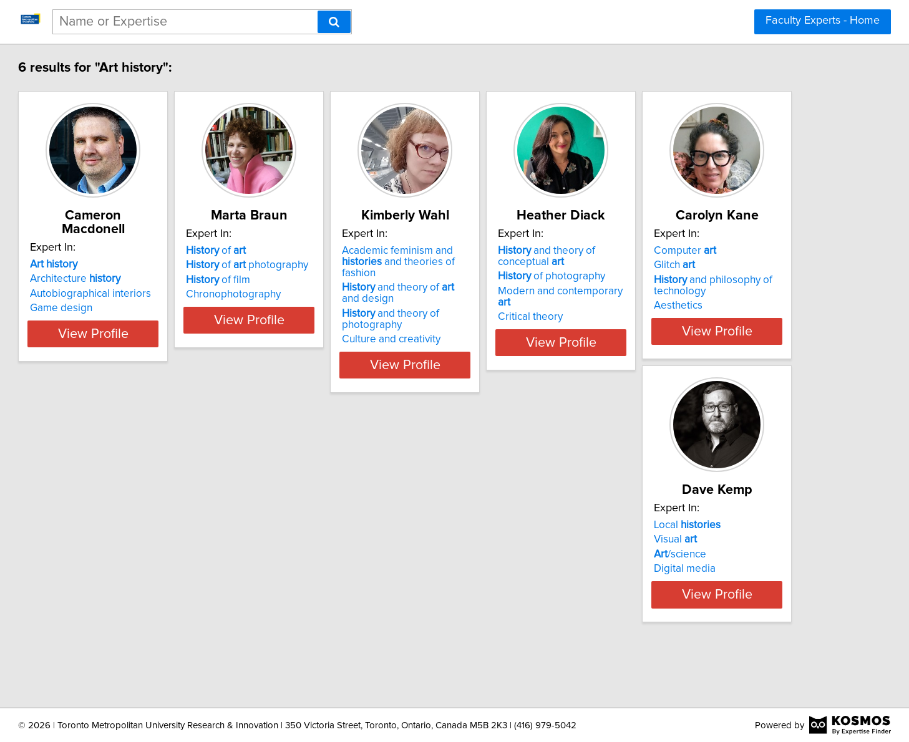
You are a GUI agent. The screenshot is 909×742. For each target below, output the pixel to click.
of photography (341, 265)
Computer (123, 547)
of (309, 250)
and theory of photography (515, 308)
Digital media (310, 591)
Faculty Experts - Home (823, 20)
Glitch (113, 561)
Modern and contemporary (724, 291)
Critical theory (686, 305)
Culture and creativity (516, 328)
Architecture (137, 265)
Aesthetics (116, 602)
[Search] (334, 22)
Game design (123, 294)
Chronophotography (327, 294)
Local (313, 547)
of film (312, 280)
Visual (301, 561)
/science (306, 576)
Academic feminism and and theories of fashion (543, 256)
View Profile (170, 353)
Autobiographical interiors (152, 280)
